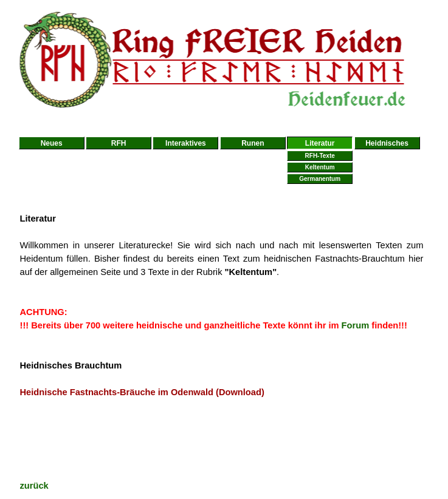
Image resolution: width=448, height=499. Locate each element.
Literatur (320, 143)
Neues (52, 143)
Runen (252, 143)
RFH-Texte (320, 155)
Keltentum (320, 167)
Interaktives (185, 143)
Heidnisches (386, 143)
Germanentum (319, 178)
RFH (118, 143)
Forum (356, 325)
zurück (34, 486)
